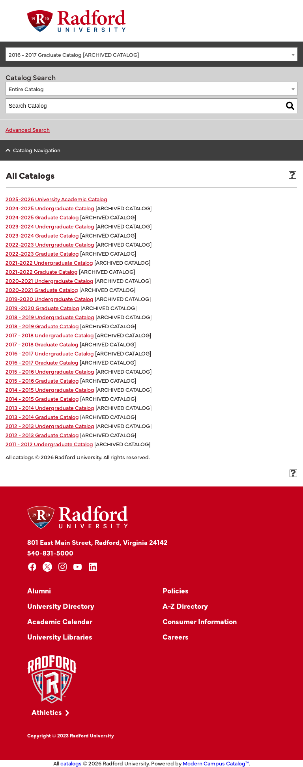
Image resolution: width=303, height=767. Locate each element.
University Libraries (59, 637)
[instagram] (62, 567)
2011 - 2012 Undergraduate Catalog (49, 444)
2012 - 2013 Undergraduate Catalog (50, 426)
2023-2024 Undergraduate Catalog (50, 226)
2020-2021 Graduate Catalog (42, 290)
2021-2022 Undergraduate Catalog (49, 262)
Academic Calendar (59, 621)
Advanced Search (28, 129)
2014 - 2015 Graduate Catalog (42, 398)
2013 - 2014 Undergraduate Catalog (50, 408)
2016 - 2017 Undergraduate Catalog (50, 353)
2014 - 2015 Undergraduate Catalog (50, 389)
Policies (176, 590)
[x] (47, 567)
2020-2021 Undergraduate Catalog (50, 280)
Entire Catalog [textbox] (26, 89)
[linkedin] (93, 567)
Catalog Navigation (36, 150)
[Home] (76, 21)
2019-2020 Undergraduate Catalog (50, 299)
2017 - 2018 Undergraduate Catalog (50, 335)
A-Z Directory (185, 606)
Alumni (39, 590)
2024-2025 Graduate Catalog (42, 217)
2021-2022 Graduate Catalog (42, 271)
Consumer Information (200, 621)
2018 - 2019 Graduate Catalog (42, 326)
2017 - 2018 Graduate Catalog (42, 344)
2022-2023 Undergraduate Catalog (50, 244)
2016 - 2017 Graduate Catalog (42, 362)
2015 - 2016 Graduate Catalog (42, 380)
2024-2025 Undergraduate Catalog (50, 208)
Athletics (47, 712)
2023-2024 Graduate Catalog (42, 235)
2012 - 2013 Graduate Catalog (42, 435)
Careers (176, 637)
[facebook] (32, 567)
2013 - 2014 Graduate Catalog (42, 417)
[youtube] (78, 567)
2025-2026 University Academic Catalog (56, 199)
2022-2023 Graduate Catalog (42, 253)
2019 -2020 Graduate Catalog (42, 308)
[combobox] (151, 54)
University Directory (60, 606)
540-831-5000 (50, 552)
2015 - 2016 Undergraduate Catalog (50, 371)
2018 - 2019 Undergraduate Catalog (50, 317)
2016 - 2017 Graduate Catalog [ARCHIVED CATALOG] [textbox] (74, 54)
